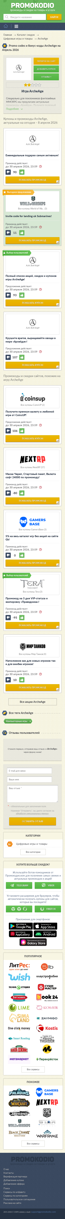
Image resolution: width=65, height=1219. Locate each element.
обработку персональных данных (32, 813)
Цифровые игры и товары (31, 843)
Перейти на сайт (46, 61)
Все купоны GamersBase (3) (32, 529)
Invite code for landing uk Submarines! (29, 216)
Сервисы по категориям (15, 1195)
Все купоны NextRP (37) (32, 467)
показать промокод (32, 179)
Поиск (6, 1188)
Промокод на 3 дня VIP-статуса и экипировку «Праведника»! (27, 600)
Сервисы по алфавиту (14, 1192)
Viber (47, 885)
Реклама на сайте (12, 1203)
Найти (54, 17)
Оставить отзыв (32, 821)
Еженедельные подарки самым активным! (32, 155)
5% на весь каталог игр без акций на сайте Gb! (32, 537)
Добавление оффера (13, 1183)
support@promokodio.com (43, 1211)
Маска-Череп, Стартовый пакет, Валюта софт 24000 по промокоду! (31, 475)
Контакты (8, 1172)
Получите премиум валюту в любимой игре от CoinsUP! (30, 413)
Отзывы (46, 77)
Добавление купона (13, 1180)
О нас (6, 1169)
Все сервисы (33, 1069)
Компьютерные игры (16, 721)
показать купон (32, 302)
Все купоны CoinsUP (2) (33, 405)
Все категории (33, 852)
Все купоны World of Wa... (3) (32, 208)
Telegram (19, 885)
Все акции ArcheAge (32, 701)
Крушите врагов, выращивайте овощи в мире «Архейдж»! (31, 339)
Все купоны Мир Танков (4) (32, 654)
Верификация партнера (15, 1176)
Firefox (48, 908)
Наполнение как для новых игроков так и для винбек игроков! (30, 662)
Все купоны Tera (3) (32, 591)
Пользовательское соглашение (19, 1199)
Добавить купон (46, 69)
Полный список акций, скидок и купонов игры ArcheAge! (31, 277)
